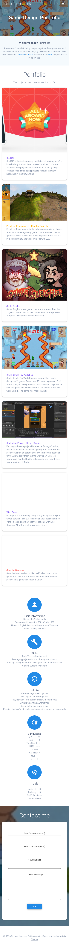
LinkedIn (21, 54)
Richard (17, 4)
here (50, 54)
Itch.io (30, 54)
